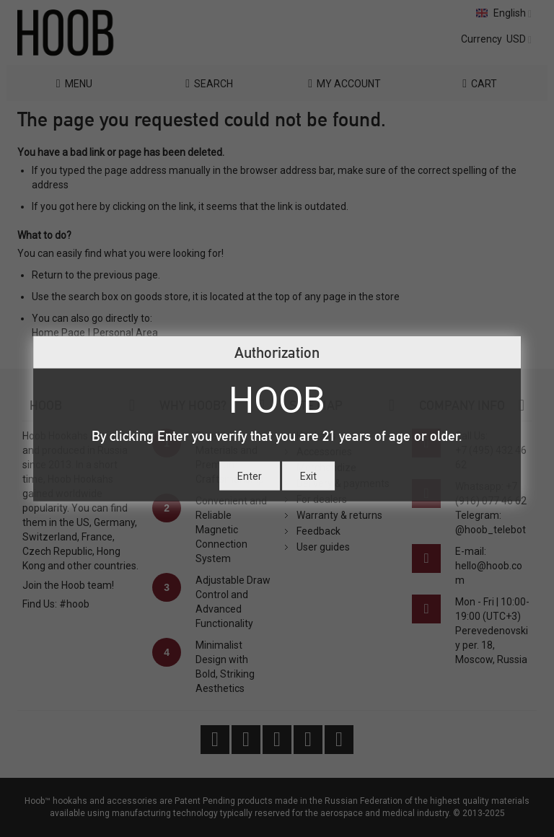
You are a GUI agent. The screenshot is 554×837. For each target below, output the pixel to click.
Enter (249, 475)
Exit (308, 475)
